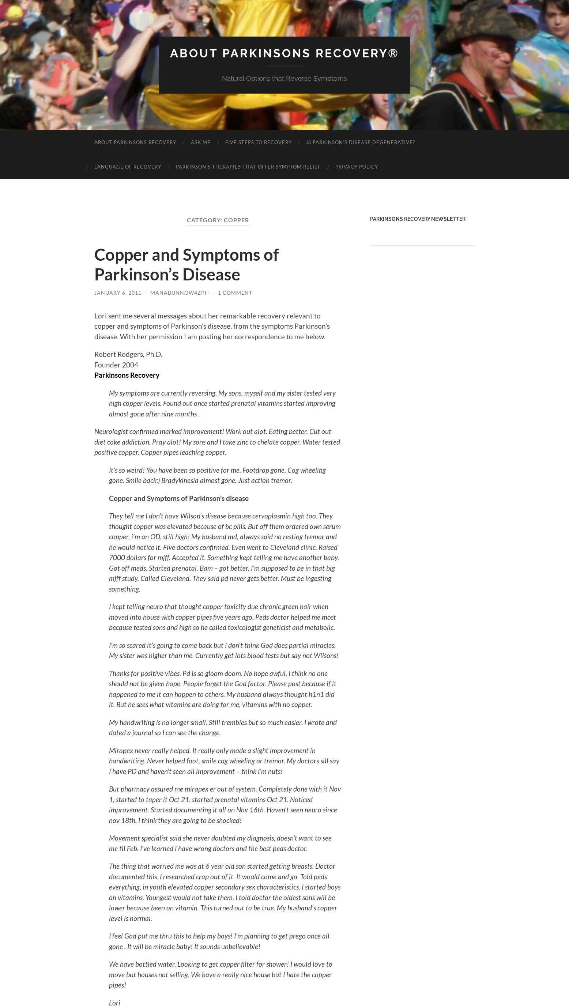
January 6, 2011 (118, 293)
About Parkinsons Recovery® (284, 53)
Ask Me (201, 142)
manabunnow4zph (179, 293)
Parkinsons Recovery (126, 375)
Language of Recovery (127, 167)
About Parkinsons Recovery (135, 142)
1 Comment (235, 293)
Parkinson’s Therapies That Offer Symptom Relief (248, 167)
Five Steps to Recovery (258, 142)
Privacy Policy (356, 167)
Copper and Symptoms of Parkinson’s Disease (186, 264)
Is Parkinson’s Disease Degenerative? (360, 142)
